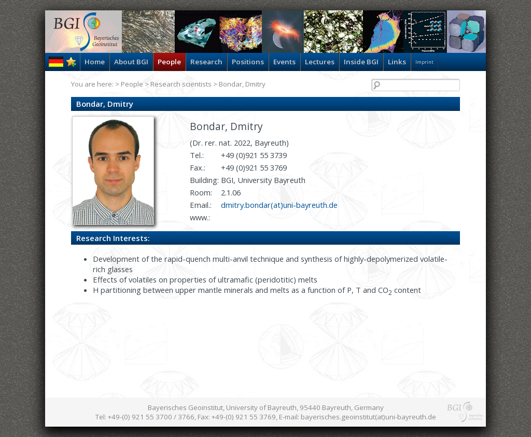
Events (284, 61)
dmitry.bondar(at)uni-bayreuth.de (279, 205)
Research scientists (181, 84)
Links (397, 61)
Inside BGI (361, 61)
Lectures (319, 61)
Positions (248, 61)
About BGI (131, 61)
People (169, 61)
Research (206, 61)
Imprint (424, 62)
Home (95, 61)
